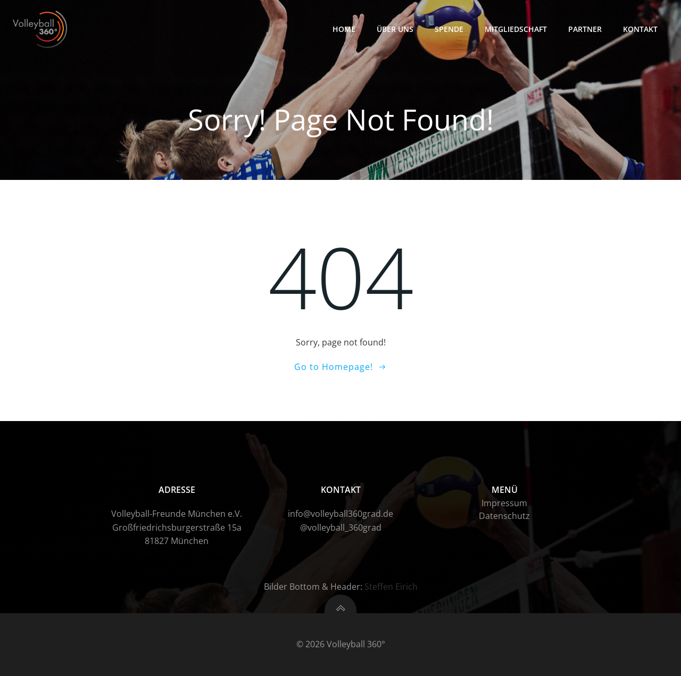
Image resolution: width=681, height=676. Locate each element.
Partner (585, 29)
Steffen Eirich (391, 586)
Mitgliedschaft (516, 29)
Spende (449, 29)
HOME (344, 29)
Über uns (395, 29)
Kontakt (640, 29)
